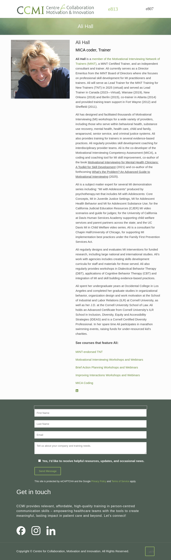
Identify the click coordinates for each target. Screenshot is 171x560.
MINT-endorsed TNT (89, 351)
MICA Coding (84, 383)
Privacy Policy (98, 481)
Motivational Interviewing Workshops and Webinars (109, 359)
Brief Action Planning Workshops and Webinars (107, 367)
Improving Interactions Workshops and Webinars (108, 375)
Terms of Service (120, 481)
